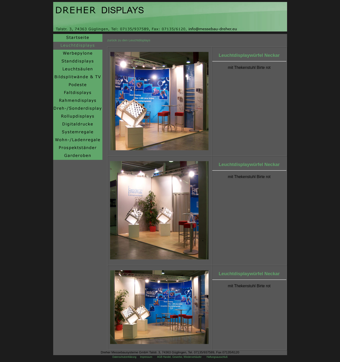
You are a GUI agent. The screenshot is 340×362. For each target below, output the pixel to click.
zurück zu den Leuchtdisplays (128, 40)
